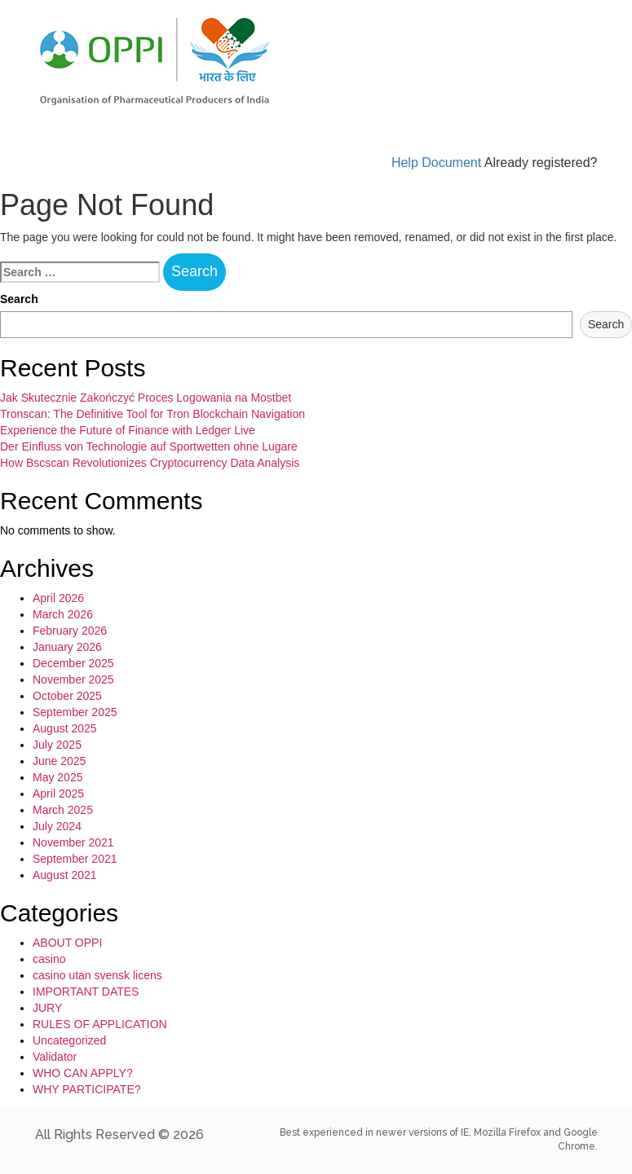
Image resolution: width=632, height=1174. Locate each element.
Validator (55, 1056)
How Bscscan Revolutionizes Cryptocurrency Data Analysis (149, 462)
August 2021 (65, 875)
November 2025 (73, 679)
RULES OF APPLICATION (100, 1024)
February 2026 (70, 630)
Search (19, 299)
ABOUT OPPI (67, 942)
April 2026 (58, 598)
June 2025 (59, 760)
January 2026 (67, 646)
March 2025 (63, 809)
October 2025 (67, 695)
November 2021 (73, 842)
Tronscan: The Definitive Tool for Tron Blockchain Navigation (152, 413)
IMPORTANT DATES (86, 991)
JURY (47, 1007)
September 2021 (75, 858)
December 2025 (73, 663)
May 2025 (57, 777)
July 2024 (57, 826)
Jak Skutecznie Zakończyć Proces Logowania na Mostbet (145, 397)
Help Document (436, 162)
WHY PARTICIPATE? (87, 1089)
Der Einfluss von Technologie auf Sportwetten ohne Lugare (149, 446)
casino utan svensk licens (97, 975)
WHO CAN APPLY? (83, 1072)
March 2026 (63, 614)
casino (49, 958)
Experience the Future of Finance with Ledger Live (127, 430)
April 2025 (58, 793)
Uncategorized (69, 1040)
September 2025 (75, 712)
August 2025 (65, 728)
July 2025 (57, 744)
